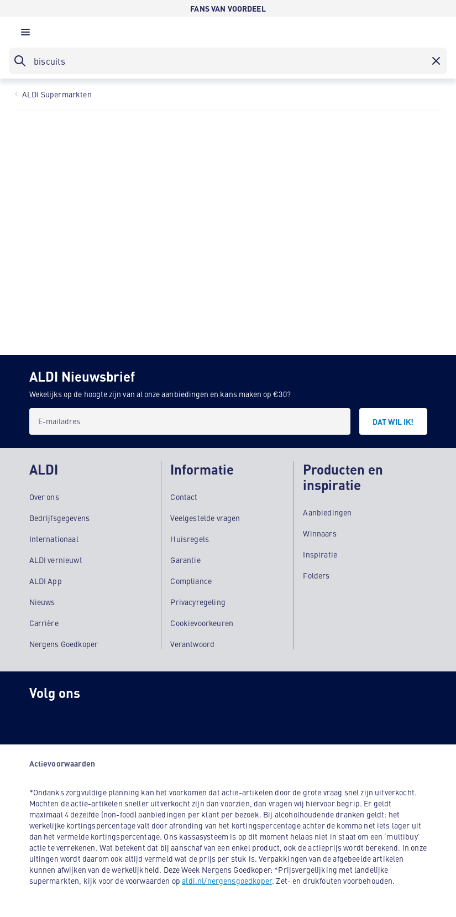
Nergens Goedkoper (63, 643)
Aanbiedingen (327, 512)
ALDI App (45, 580)
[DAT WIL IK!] (393, 421)
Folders (316, 575)
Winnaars (319, 533)
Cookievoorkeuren (201, 622)
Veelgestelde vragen (205, 517)
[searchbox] (228, 61)
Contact (183, 496)
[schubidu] (87, 718)
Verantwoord (192, 643)
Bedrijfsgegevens (59, 517)
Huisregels (189, 538)
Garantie (185, 559)
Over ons (44, 496)
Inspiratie (320, 554)
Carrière (44, 622)
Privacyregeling (197, 601)
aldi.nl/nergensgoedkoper (227, 880)
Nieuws (42, 601)
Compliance (191, 580)
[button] (25, 35)
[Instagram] (42, 718)
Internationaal (53, 538)
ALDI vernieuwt (55, 559)
